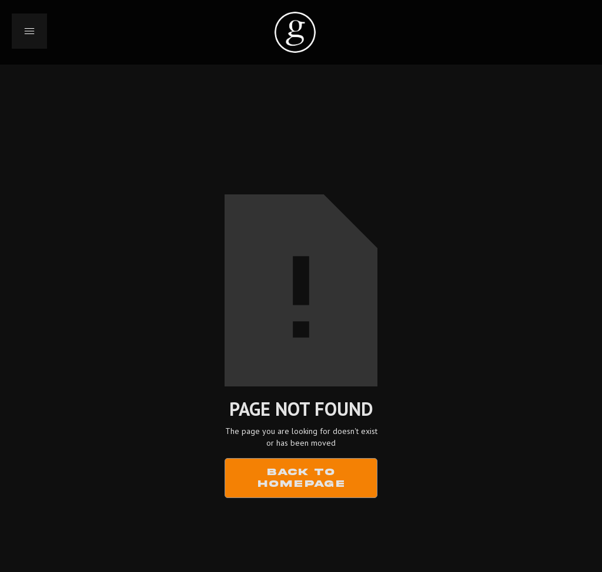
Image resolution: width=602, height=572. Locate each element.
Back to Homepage (301, 478)
